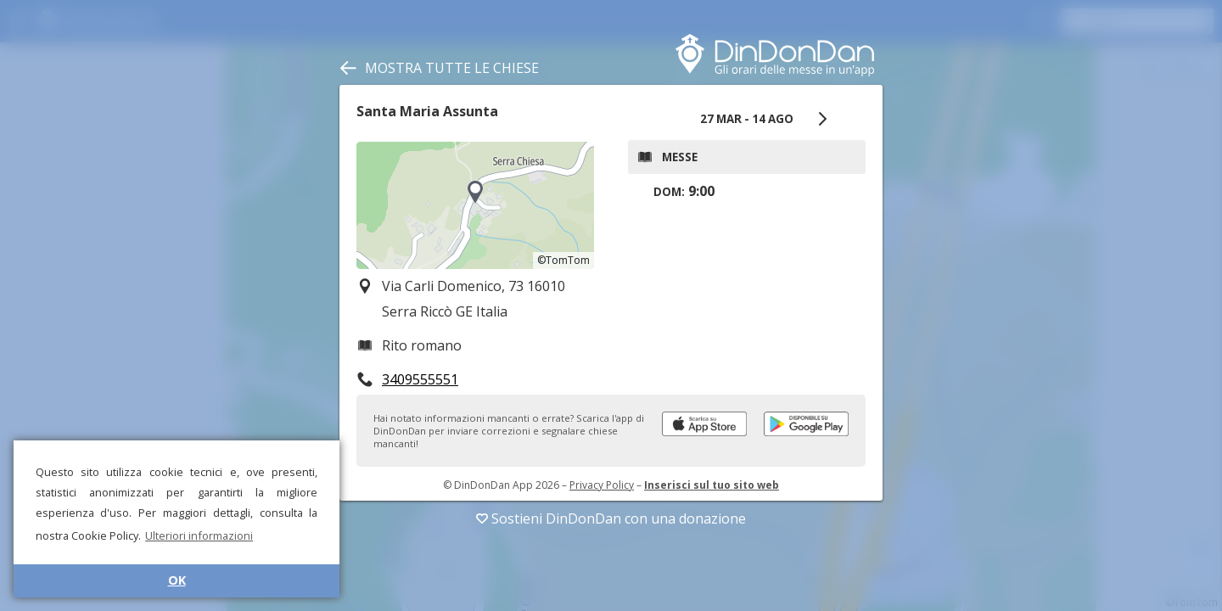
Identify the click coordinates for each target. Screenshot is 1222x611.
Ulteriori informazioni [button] (199, 535)
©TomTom (563, 260)
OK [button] (177, 580)
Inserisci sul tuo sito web (711, 485)
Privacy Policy (601, 485)
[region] (475, 205)
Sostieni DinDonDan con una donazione (611, 518)
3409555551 (420, 379)
